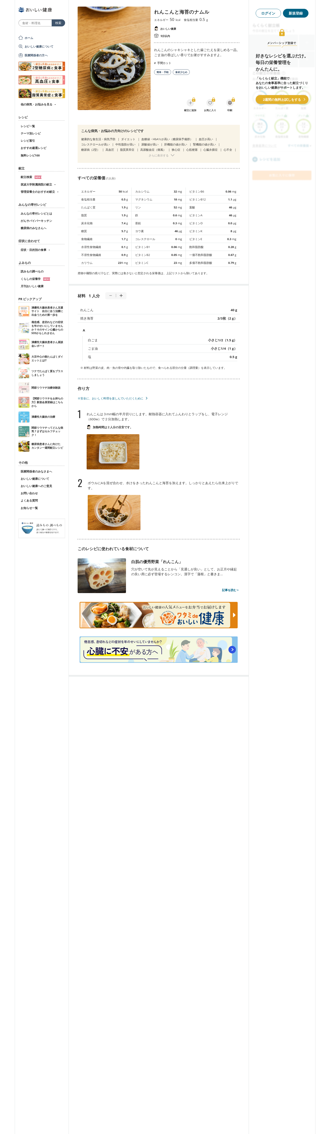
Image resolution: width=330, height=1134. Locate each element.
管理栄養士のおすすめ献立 (38, 192)
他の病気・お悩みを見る (37, 104)
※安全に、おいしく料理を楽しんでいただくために (110, 398)
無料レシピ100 (30, 155)
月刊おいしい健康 (32, 286)
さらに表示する (159, 155)
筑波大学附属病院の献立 (36, 184)
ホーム (29, 38)
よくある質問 (29, 500)
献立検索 (31, 177)
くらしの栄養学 (35, 279)
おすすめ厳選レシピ (33, 148)
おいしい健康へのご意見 (36, 486)
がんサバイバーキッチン (36, 221)
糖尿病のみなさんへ (33, 228)
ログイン (268, 13)
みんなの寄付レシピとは (36, 213)
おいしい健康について (39, 46)
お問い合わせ (29, 493)
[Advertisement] (165, 1124)
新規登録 (296, 13)
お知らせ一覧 (29, 508)
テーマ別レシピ (31, 133)
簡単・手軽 (163, 72)
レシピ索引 (28, 141)
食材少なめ (181, 72)
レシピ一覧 (28, 126)
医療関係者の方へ (36, 55)
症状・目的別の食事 (33, 250)
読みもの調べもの (32, 271)
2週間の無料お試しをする (282, 99)
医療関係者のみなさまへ (36, 471)
